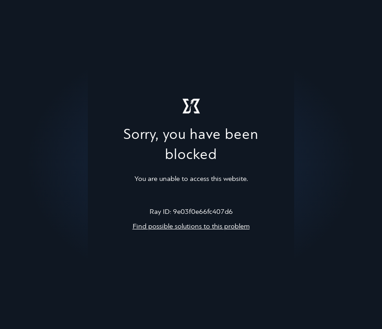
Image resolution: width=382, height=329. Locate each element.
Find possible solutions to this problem (191, 226)
